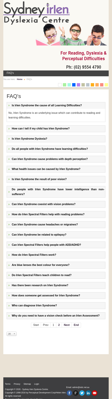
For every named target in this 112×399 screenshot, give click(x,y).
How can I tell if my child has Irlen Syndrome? (41, 128)
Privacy (17, 384)
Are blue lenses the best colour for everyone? (41, 265)
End (76, 325)
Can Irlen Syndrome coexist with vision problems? (43, 204)
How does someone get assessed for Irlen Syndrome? (46, 295)
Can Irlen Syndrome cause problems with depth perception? (50, 159)
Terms (7, 384)
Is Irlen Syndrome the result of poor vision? (39, 179)
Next (67, 325)
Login (36, 384)
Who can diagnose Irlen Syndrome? (34, 305)
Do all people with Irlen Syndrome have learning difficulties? (50, 148)
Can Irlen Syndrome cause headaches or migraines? (45, 224)
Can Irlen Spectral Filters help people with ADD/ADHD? (46, 244)
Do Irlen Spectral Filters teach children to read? (42, 275)
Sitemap (27, 384)
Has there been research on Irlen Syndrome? (40, 285)
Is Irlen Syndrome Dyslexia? (29, 138)
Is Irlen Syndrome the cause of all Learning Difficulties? (47, 105)
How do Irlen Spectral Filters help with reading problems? (48, 214)
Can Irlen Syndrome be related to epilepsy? (39, 234)
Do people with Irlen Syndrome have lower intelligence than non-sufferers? (58, 192)
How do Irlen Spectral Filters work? (34, 254)
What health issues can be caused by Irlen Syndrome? (46, 169)
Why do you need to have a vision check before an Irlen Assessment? (56, 315)
